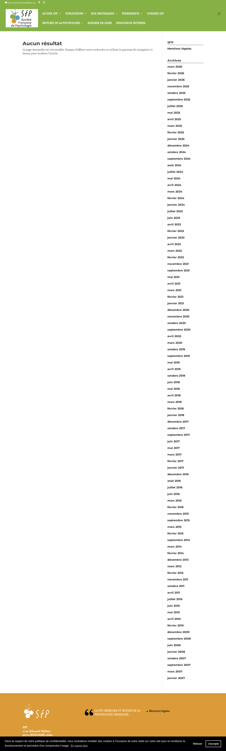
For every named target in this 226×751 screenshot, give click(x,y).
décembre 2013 (177, 559)
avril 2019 (174, 369)
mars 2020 (174, 342)
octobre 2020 (176, 323)
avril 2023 (174, 224)
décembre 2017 (178, 421)
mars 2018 (174, 402)
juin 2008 (174, 645)
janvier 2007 (176, 678)
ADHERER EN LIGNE (100, 23)
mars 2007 (174, 671)
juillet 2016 (174, 487)
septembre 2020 (178, 329)
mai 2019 (173, 362)
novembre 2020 (178, 316)
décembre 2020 (178, 310)
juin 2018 (173, 382)
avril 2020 (174, 336)
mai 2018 (173, 388)
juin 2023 (173, 217)
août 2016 (174, 480)
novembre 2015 (178, 513)
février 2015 (175, 533)
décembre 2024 (178, 145)
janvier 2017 (175, 467)
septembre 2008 (179, 638)
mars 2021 (174, 290)
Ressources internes (131, 23)
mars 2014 (174, 546)
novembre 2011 (177, 579)
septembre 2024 (178, 158)
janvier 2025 (176, 139)
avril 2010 (174, 619)
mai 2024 (173, 178)
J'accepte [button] (213, 743)
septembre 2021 (178, 270)
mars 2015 (174, 526)
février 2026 (175, 73)
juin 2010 (173, 605)
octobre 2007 (176, 658)
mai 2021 (173, 277)
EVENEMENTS (130, 13)
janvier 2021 (175, 303)
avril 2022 (174, 244)
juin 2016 (173, 494)
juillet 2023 (175, 211)
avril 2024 (174, 185)
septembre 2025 (178, 99)
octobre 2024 (176, 152)
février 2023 (175, 231)
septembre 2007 (179, 665)
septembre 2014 (178, 540)
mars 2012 (174, 566)
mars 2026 (174, 66)
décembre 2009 (178, 632)
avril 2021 (173, 283)
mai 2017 (173, 448)
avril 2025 (174, 119)
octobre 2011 (175, 586)
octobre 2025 (176, 93)
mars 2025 (174, 125)
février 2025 (175, 132)
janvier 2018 (175, 415)
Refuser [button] (197, 743)
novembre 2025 (178, 86)
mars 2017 (174, 454)
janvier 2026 (176, 79)
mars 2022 (174, 250)
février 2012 (175, 573)
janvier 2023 (175, 237)
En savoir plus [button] (79, 745)
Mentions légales (179, 48)
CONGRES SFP (155, 13)
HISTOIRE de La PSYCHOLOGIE (61, 23)
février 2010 (175, 625)
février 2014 (175, 553)
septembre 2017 (178, 434)
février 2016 (175, 507)
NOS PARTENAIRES (102, 13)
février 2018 (175, 408)
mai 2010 (173, 612)
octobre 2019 (176, 349)
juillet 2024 (175, 171)
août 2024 (174, 165)
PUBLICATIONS (74, 13)
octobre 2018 (176, 375)
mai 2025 (173, 112)
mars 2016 (174, 500)
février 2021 (175, 296)
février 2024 (175, 198)
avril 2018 (174, 395)
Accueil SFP (50, 13)
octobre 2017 (176, 428)
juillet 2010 (175, 599)
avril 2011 (173, 592)
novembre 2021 (178, 264)
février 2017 (175, 461)
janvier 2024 (176, 204)
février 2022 (175, 257)
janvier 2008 (176, 651)
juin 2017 (173, 441)
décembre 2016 (178, 474)
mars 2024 (174, 191)
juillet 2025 (175, 106)
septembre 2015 (178, 520)
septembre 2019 (178, 356)
